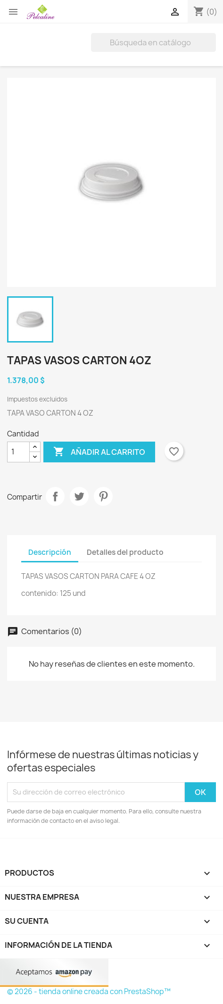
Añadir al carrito (99, 452)
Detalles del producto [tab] (125, 552)
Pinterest (103, 496)
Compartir (55, 496)
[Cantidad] (18, 452)
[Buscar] (153, 42)
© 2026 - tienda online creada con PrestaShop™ (89, 991)
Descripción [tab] (49, 552)
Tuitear (79, 496)
